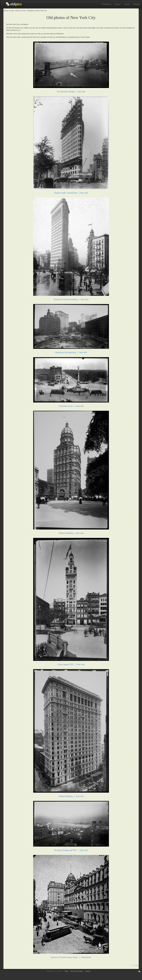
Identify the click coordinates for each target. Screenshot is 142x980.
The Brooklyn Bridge (66, 91)
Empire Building (66, 796)
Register (136, 4)
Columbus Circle (66, 406)
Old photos (106, 4)
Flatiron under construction (65, 193)
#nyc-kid (81, 91)
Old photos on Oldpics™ (11, 4)
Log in (127, 4)
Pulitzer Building (66, 533)
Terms (66, 971)
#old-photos (86, 957)
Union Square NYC (65, 664)
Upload (118, 4)
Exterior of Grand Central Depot (64, 957)
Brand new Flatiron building (66, 299)
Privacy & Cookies (77, 971)
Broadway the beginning (65, 352)
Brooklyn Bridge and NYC (65, 850)
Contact (87, 971)
